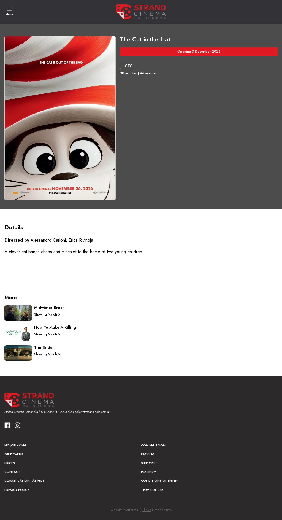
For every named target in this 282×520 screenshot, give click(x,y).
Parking (148, 454)
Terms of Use (152, 489)
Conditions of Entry (159, 480)
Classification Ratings (24, 480)
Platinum (148, 472)
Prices (9, 463)
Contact (12, 472)
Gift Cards (13, 454)
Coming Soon (153, 445)
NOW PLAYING (15, 445)
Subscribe (149, 463)
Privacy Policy (16, 489)
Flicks (146, 510)
